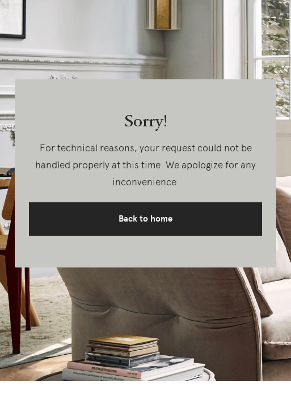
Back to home (145, 219)
